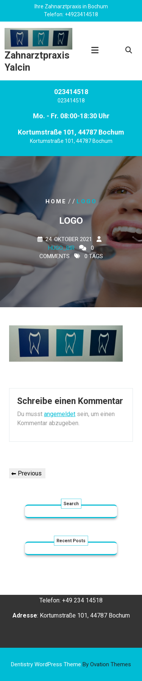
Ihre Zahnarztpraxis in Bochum (71, 6)
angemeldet (59, 414)
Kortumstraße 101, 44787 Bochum (71, 142)
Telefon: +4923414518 (71, 14)
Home (56, 201)
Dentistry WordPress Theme (71, 664)
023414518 (71, 102)
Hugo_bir (61, 247)
